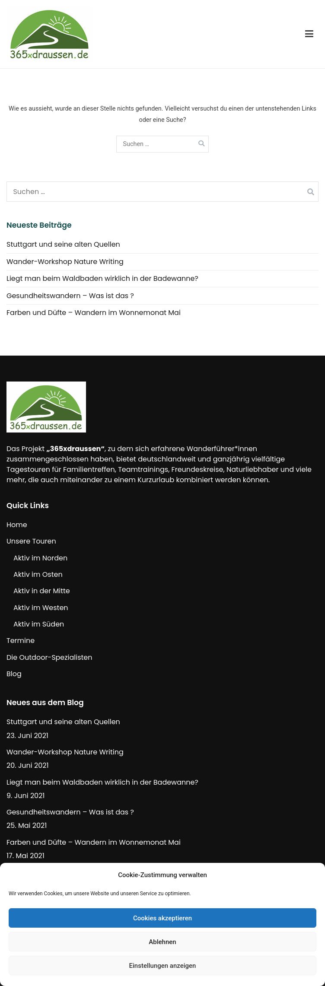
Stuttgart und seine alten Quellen (63, 244)
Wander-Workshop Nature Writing (65, 262)
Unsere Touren (31, 541)
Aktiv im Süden (38, 624)
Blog (14, 674)
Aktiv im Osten (38, 574)
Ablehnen (162, 942)
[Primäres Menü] (309, 34)
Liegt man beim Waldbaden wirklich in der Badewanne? (102, 278)
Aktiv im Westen (40, 608)
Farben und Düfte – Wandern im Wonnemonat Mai (93, 313)
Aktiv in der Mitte (41, 591)
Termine (20, 641)
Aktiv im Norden (40, 558)
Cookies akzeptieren (162, 918)
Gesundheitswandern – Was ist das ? (70, 296)
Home (16, 525)
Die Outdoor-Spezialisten (49, 657)
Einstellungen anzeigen (162, 966)
